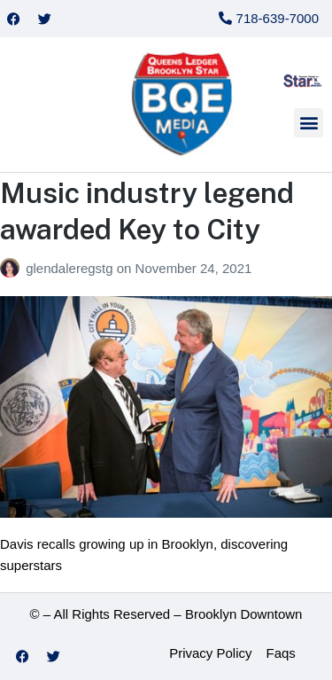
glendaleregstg (71, 268)
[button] (308, 122)
